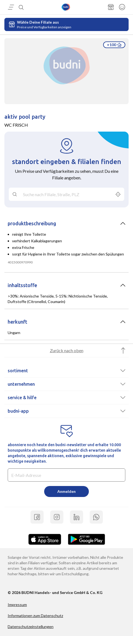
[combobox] (66, 194)
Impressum (17, 604)
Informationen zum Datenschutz (35, 615)
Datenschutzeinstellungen (30, 626)
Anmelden (66, 491)
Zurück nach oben (66, 350)
